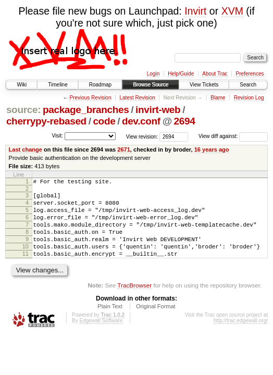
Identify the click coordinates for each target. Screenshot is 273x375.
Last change (25, 149)
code (104, 121)
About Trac (214, 74)
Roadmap (100, 85)
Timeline (57, 85)
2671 (123, 149)
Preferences (250, 74)
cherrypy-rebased (46, 121)
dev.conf (141, 121)
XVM (232, 11)
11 (25, 268)
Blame (217, 98)
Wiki (22, 85)
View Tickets (204, 85)
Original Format (156, 322)
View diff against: (233, 136)
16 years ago (211, 149)
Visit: (57, 136)
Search (248, 85)
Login (153, 74)
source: (23, 109)
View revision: (142, 136)
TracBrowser (134, 300)
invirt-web (157, 109)
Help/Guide (181, 74)
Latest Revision (137, 98)
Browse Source (150, 85)
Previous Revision (90, 98)
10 (25, 259)
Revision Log (249, 98)
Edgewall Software (100, 336)
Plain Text (109, 322)
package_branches (86, 109)
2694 (184, 121)
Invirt (195, 11)
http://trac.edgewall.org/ (241, 336)
